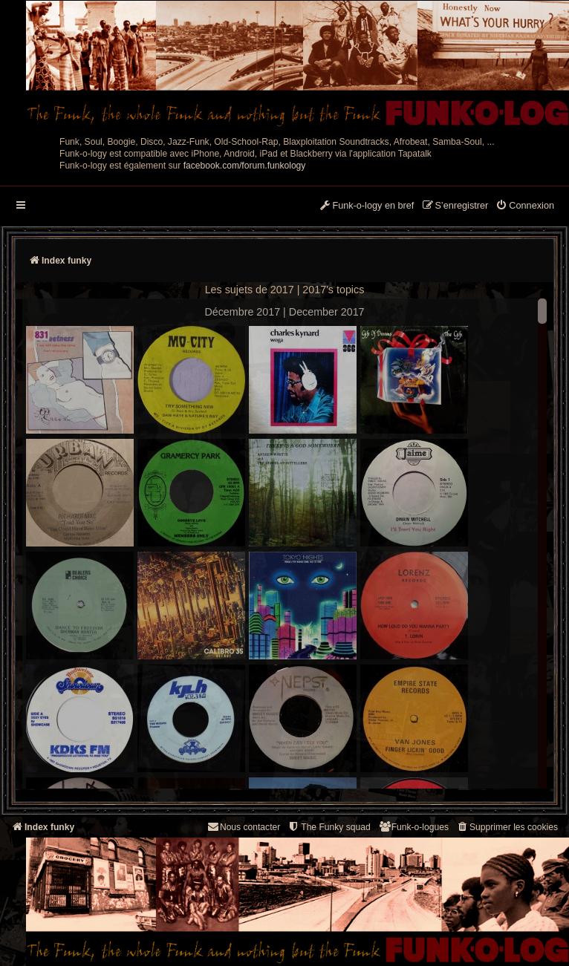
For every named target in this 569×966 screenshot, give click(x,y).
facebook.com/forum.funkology (244, 165)
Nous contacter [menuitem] (243, 826)
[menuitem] (524, 206)
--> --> (284, 546)
